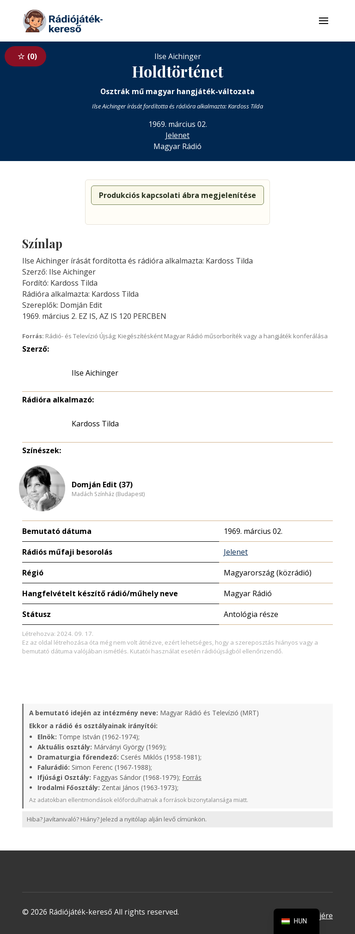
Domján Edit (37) (102, 484)
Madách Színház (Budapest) (108, 494)
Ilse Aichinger (95, 373)
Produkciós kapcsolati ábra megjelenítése (177, 195)
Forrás (192, 777)
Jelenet (177, 135)
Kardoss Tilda (95, 424)
